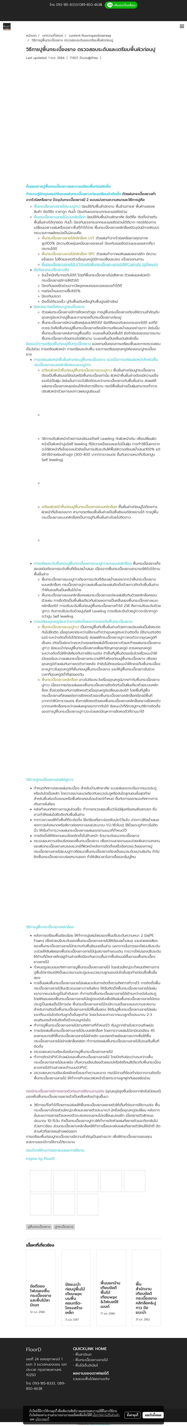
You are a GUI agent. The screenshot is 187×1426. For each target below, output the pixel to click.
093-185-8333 (67, 4)
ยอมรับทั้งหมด (153, 1415)
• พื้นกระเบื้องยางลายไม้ (90, 1360)
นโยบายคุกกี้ (42, 1419)
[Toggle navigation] (182, 26)
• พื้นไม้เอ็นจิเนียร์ (85, 1365)
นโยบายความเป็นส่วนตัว (106, 1415)
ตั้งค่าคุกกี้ (132, 1415)
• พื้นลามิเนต (82, 1354)
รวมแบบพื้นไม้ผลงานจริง (91, 1379)
